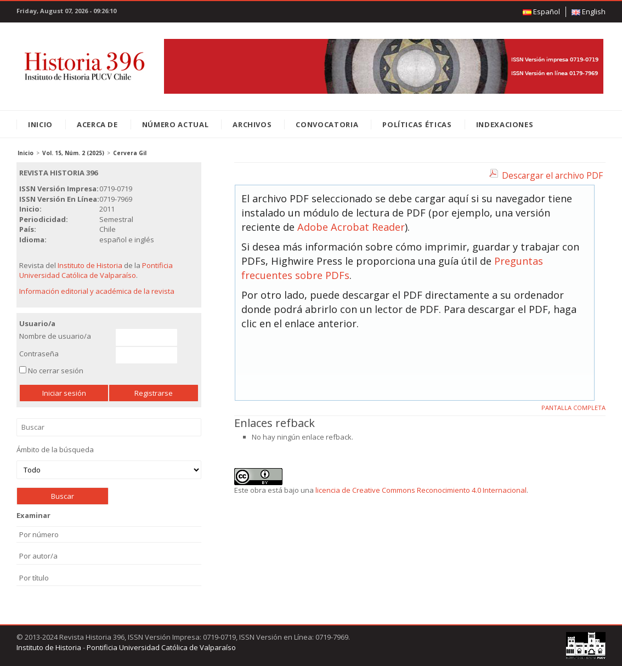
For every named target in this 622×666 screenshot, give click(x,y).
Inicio (40, 124)
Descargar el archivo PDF (552, 175)
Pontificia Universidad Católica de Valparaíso (96, 270)
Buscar (108, 427)
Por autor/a (38, 556)
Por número (39, 534)
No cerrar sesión (55, 370)
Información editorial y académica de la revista (96, 291)
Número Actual (175, 124)
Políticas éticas (416, 124)
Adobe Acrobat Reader (351, 227)
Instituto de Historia (90, 265)
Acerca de (97, 124)
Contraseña (39, 353)
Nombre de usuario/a (55, 336)
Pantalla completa (573, 407)
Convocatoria (327, 124)
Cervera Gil (129, 153)
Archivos (252, 124)
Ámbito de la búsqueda (108, 462)
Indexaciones (505, 124)
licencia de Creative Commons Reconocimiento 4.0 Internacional (421, 490)
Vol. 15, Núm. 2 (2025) (73, 153)
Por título (34, 578)
